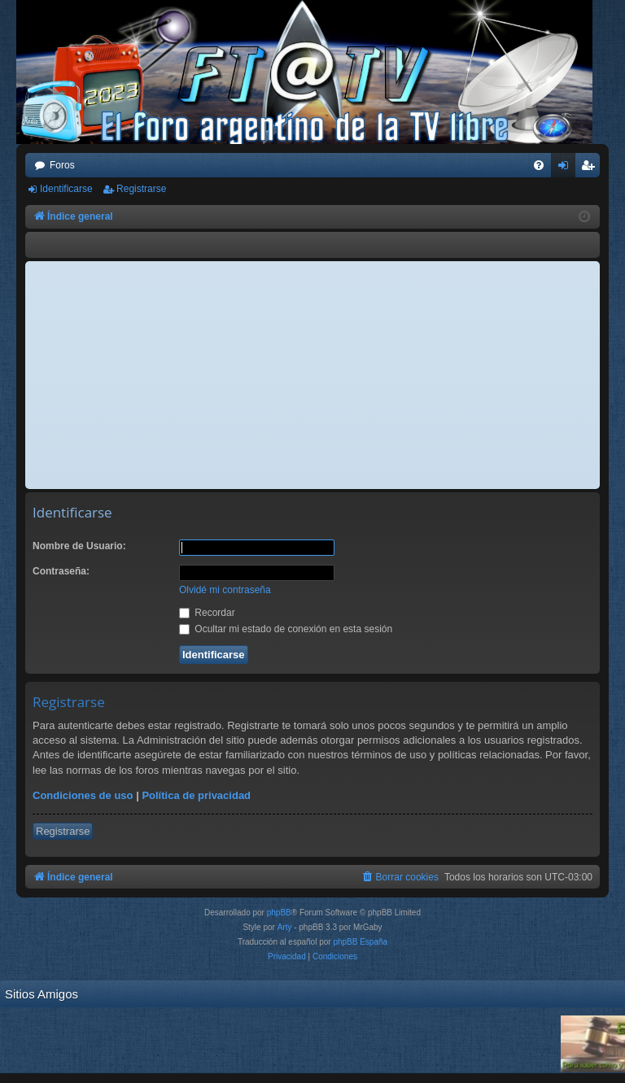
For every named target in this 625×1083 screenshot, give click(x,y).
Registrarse (141, 188)
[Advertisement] (312, 375)
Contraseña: (61, 571)
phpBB (279, 912)
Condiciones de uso (83, 795)
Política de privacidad (196, 795)
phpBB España (360, 941)
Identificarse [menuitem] (566, 168)
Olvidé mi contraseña (225, 590)
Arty (285, 927)
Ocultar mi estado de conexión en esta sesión (285, 629)
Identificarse (66, 188)
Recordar (207, 612)
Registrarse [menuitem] (591, 168)
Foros (62, 165)
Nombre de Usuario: (79, 546)
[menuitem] (539, 165)
